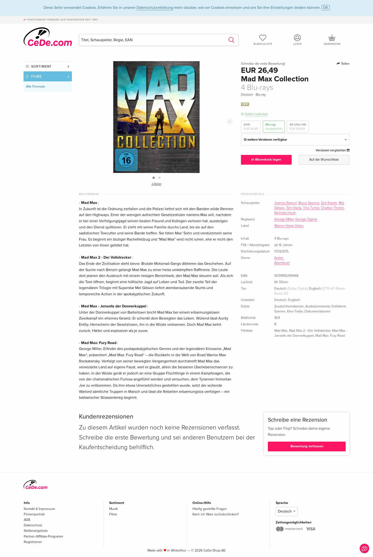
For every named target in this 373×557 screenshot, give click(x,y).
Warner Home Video (289, 225)
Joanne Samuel (285, 203)
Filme (36, 76)
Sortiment (41, 66)
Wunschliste (262, 39)
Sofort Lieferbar (256, 114)
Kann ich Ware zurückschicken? (215, 514)
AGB (27, 520)
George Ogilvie (306, 219)
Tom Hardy (293, 208)
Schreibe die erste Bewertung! (263, 63)
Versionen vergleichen (332, 150)
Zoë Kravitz (329, 203)
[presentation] (230, 121)
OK (325, 7)
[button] (154, 177)
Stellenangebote (36, 531)
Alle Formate (35, 86)
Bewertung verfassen (306, 446)
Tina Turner (311, 208)
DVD (251, 127)
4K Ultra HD (298, 127)
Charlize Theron (332, 208)
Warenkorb (332, 39)
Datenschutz (33, 525)
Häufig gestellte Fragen (209, 509)
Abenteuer (282, 263)
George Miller (284, 219)
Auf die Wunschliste (324, 160)
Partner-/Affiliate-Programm (43, 536)
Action (279, 258)
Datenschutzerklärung (155, 7)
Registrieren (33, 542)
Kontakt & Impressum (39, 509)
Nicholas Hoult (284, 213)
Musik (113, 509)
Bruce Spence (309, 203)
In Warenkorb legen (266, 160)
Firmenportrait (34, 514)
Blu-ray (273, 127)
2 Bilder (157, 184)
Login (297, 39)
